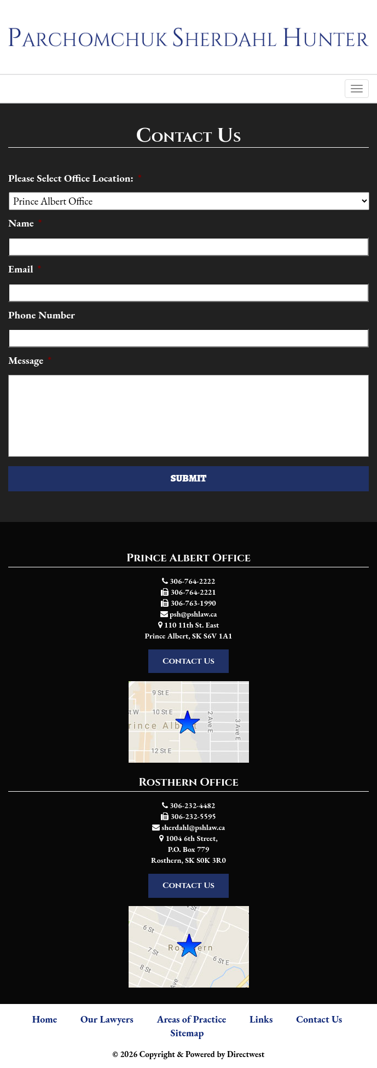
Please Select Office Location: (75, 178)
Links (261, 1019)
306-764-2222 (192, 581)
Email (24, 269)
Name (25, 223)
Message (29, 360)
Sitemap (187, 1032)
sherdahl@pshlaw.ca (193, 827)
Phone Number (41, 315)
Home (44, 1019)
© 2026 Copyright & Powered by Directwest (189, 1054)
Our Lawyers (107, 1019)
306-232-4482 (192, 805)
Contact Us (188, 661)
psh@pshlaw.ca (193, 614)
